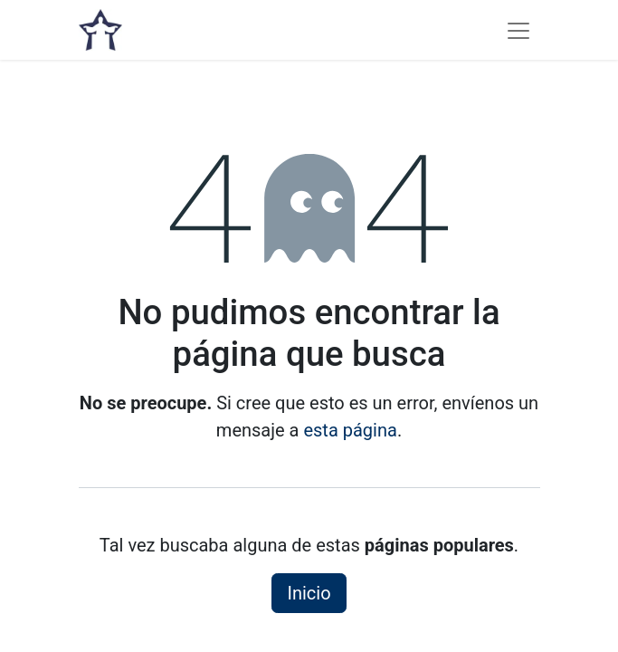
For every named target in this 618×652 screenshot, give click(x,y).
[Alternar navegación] (518, 30)
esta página (349, 430)
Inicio (308, 593)
